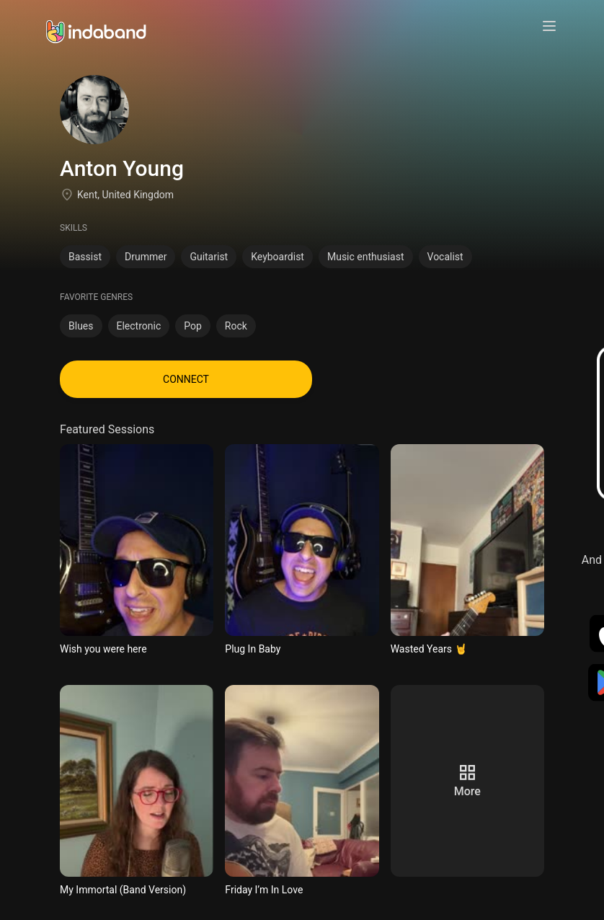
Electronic (139, 326)
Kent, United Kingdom (125, 194)
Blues (81, 326)
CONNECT (186, 379)
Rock (236, 326)
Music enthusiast (365, 256)
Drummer (145, 256)
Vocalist (445, 256)
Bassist (85, 256)
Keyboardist (277, 256)
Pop (193, 326)
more (467, 791)
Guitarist (209, 256)
